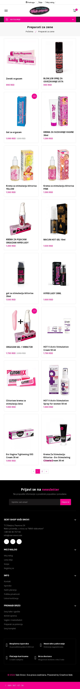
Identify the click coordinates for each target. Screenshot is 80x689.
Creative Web (65, 675)
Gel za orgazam (13, 132)
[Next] (46, 471)
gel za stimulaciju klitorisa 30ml (19, 295)
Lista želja (8, 560)
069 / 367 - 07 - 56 (14, 685)
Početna (29, 31)
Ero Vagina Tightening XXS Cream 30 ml (19, 456)
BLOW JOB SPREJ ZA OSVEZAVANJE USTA (53, 80)
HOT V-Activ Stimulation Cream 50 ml (55, 349)
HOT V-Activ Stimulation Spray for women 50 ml (55, 402)
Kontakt (7, 581)
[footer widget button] (40, 519)
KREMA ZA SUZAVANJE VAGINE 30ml (58, 134)
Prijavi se (65, 502)
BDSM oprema (10, 616)
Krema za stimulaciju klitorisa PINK (58, 188)
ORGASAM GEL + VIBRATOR (19, 347)
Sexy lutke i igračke (12, 612)
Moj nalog (49, 2)
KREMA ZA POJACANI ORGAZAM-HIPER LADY (17, 241)
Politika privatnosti (12, 594)
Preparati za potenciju (13, 624)
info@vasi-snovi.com (13, 535)
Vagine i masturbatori (13, 620)
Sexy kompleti (10, 628)
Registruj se (9, 568)
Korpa (6, 564)
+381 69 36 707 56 (12, 532)
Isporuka (7, 586)
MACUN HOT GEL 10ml (54, 240)
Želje (39, 2)
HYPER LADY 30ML (52, 293)
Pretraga (30, 2)
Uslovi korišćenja (11, 598)
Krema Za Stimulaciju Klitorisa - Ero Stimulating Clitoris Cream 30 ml (58, 457)
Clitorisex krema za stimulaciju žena (21, 402)
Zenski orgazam (14, 78)
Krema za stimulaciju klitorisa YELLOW (20, 188)
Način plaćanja (10, 590)
